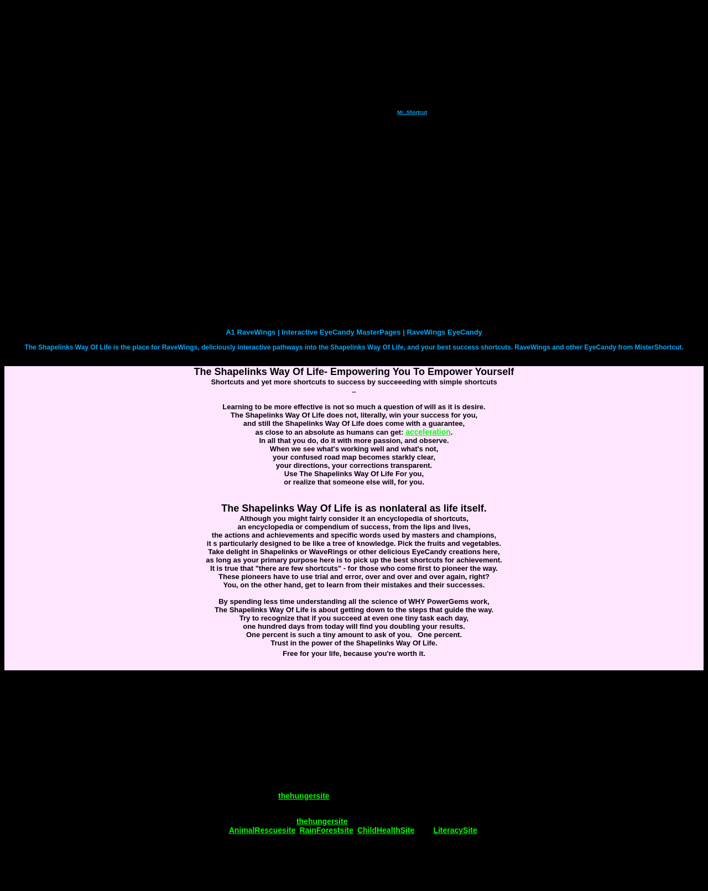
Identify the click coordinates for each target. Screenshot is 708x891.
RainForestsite (326, 830)
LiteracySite (455, 830)
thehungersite (304, 795)
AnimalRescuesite (262, 830)
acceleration (428, 432)
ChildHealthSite (385, 830)
